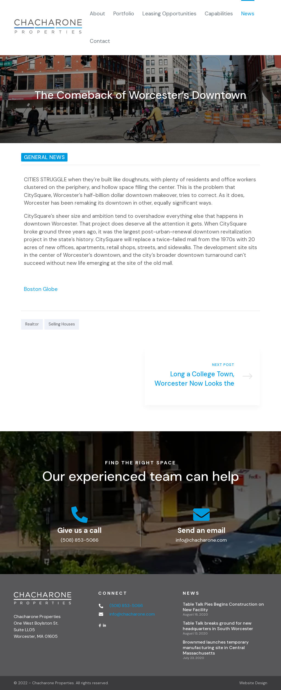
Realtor (32, 324)
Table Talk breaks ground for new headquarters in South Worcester (218, 625)
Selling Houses (62, 324)
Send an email (201, 530)
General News (44, 157)
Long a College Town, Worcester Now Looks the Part (202, 377)
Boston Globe (41, 289)
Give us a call (79, 530)
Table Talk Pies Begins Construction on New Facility (223, 607)
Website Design (253, 682)
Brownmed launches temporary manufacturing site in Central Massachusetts (216, 647)
